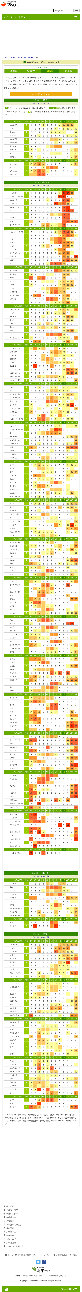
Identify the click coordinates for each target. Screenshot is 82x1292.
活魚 (33, 103)
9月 (64, 121)
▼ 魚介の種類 (17, 121)
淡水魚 (43, 103)
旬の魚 (31, 57)
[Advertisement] (41, 38)
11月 (71, 121)
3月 (39, 121)
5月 (47, 121)
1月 (31, 121)
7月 (55, 121)
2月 (35, 121)
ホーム (6, 57)
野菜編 (68, 71)
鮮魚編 (50, 71)
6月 (51, 121)
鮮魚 (38, 103)
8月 (60, 121)
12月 (76, 121)
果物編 (13, 71)
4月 (43, 121)
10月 (67, 121)
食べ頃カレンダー (18, 57)
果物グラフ (32, 71)
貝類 (48, 103)
